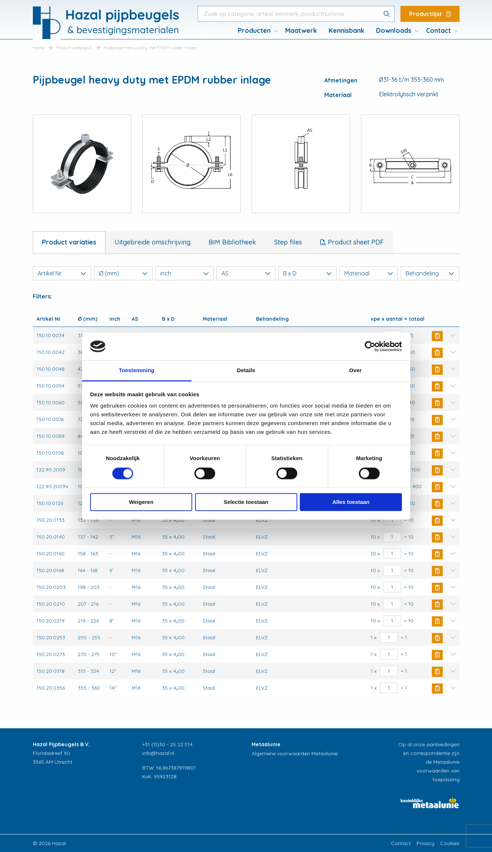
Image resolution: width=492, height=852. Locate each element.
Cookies (450, 843)
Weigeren (141, 502)
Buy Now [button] (437, 336)
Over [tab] (355, 370)
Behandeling (430, 273)
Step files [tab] (288, 242)
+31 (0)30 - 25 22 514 (167, 744)
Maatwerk (301, 30)
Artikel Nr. (62, 273)
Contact (438, 30)
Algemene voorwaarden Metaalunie (295, 753)
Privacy (425, 843)
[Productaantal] (392, 519)
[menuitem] (255, 30)
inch (184, 273)
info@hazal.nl (158, 753)
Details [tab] (246, 370)
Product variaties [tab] (69, 242)
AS (245, 273)
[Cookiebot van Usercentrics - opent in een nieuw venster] (370, 346)
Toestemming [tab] (137, 370)
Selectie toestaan (246, 502)
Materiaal (368, 273)
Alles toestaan (350, 502)
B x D (307, 273)
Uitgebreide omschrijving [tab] (152, 242)
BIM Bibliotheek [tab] (232, 242)
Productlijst (430, 14)
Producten (254, 30)
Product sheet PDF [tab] (355, 242)
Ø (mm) (123, 273)
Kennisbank (346, 30)
